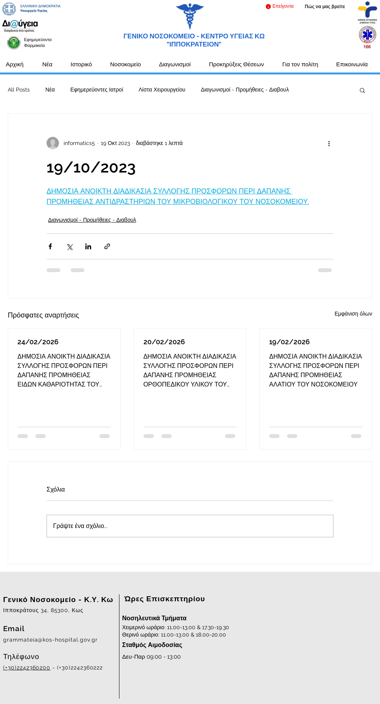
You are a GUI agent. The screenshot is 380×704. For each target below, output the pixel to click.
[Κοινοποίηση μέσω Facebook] (50, 246)
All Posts (19, 89)
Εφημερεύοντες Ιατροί (96, 89)
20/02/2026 (164, 342)
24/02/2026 (38, 342)
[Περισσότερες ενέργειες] (328, 143)
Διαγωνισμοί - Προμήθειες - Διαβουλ (245, 89)
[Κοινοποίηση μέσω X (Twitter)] (69, 246)
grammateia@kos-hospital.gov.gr (50, 640)
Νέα (50, 89)
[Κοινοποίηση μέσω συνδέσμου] (107, 246)
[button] (279, 6)
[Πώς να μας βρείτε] (325, 7)
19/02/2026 (289, 342)
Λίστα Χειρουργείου (162, 89)
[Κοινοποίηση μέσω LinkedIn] (88, 246)
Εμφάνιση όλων (353, 314)
